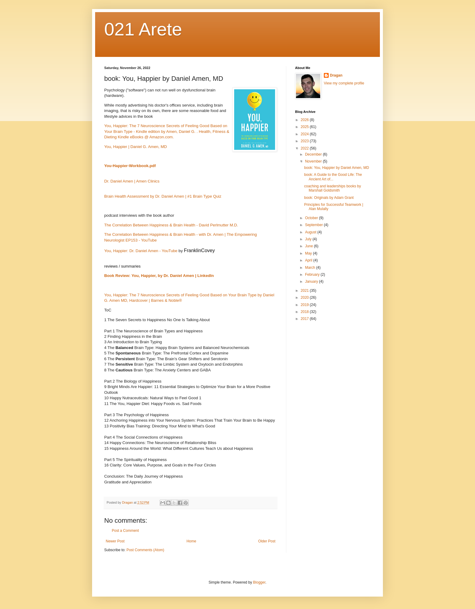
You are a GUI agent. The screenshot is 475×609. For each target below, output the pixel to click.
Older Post (266, 541)
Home (191, 541)
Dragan (336, 75)
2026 (305, 120)
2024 (305, 134)
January (312, 281)
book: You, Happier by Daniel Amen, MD (336, 168)
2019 (305, 305)
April (309, 260)
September (314, 225)
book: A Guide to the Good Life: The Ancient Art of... (333, 177)
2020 (305, 297)
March (310, 267)
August (311, 232)
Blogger (259, 582)
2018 (305, 312)
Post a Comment (125, 530)
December (314, 154)
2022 (305, 148)
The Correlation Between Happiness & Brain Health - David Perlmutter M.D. (171, 225)
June (309, 246)
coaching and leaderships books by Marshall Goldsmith (332, 188)
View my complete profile (344, 83)
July (309, 239)
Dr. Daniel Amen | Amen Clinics (131, 181)
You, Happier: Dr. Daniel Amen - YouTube (141, 251)
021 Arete (143, 29)
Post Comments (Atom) (145, 550)
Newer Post (115, 541)
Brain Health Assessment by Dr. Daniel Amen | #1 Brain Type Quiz (162, 196)
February (313, 274)
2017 (305, 319)
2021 (305, 290)
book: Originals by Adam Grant (329, 198)
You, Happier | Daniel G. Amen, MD (135, 146)
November (314, 161)
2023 (305, 141)
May (309, 253)
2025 (305, 127)
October (312, 218)
